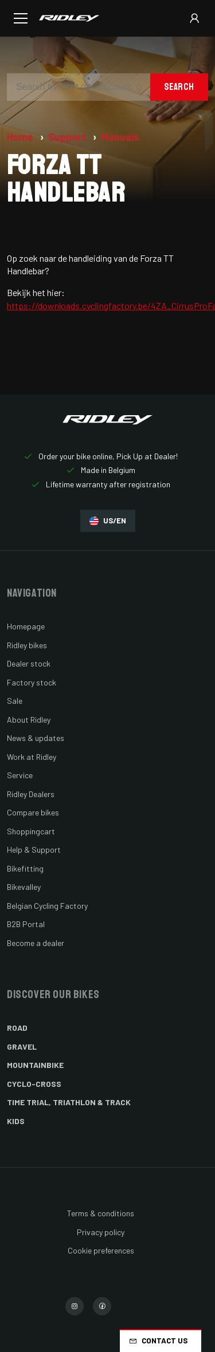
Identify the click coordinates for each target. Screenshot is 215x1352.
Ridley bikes (27, 645)
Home (21, 137)
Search (179, 87)
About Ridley (28, 719)
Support (68, 137)
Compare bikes (33, 812)
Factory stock (31, 682)
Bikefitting (25, 868)
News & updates (35, 738)
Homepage (26, 626)
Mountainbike (35, 1065)
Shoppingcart (31, 831)
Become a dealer (35, 943)
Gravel (22, 1046)
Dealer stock (28, 663)
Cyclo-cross (34, 1084)
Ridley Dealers (30, 794)
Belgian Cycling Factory (47, 905)
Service (20, 775)
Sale (14, 700)
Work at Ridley (31, 757)
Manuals (120, 137)
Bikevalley (24, 887)
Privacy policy (100, 1232)
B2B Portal (26, 924)
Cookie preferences (101, 1250)
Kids (16, 1121)
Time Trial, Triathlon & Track (69, 1102)
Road (17, 1027)
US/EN (107, 521)
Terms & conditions (100, 1213)
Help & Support (34, 849)
